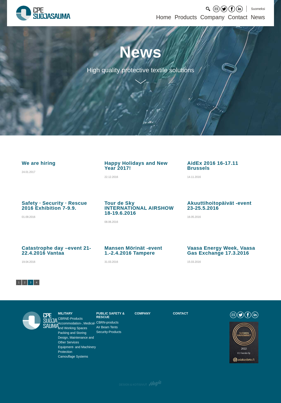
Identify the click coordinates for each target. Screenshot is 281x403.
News (258, 17)
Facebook (231, 9)
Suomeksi (258, 9)
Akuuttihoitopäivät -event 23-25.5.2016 (219, 205)
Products (186, 17)
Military (65, 313)
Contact (216, 9)
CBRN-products (107, 322)
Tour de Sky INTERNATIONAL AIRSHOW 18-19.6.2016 (139, 208)
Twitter (224, 9)
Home (163, 17)
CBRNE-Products (70, 318)
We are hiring (38, 163)
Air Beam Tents (107, 327)
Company (212, 17)
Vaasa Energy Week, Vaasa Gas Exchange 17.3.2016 (221, 250)
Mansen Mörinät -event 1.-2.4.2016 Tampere (133, 250)
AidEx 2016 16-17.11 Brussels (212, 165)
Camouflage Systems (73, 356)
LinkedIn (239, 9)
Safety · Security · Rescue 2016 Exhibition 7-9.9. (54, 205)
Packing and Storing (72, 333)
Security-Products (108, 332)
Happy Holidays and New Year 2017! (136, 165)
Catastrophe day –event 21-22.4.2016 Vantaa (56, 250)
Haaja (155, 383)
